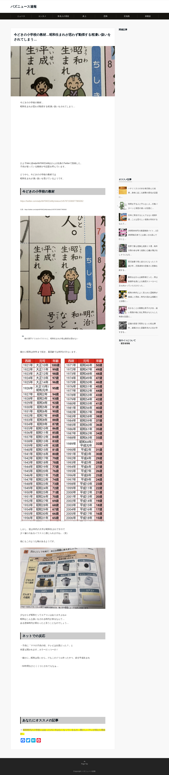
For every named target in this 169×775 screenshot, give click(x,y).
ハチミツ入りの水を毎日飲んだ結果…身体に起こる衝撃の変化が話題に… (138, 192)
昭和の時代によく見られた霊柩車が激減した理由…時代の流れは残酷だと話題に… (138, 297)
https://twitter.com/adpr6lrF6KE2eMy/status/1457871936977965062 (51, 201)
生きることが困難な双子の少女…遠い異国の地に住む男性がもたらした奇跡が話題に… (138, 312)
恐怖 (105, 16)
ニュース (21, 16)
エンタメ (42, 16)
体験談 (148, 16)
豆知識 (127, 16)
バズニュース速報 (24, 6)
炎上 (84, 16)
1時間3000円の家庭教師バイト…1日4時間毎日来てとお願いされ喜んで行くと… (138, 235)
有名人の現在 (63, 16)
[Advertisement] (62, 139)
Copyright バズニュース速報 (84, 771)
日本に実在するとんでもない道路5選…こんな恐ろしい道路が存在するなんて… (138, 219)
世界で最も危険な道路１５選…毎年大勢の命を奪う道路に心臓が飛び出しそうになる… (138, 250)
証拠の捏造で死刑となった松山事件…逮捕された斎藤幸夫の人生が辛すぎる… (138, 328)
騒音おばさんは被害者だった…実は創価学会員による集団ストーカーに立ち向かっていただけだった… (138, 281)
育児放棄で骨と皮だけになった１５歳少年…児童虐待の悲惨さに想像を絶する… (138, 266)
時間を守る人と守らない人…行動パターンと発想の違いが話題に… (143, 206)
